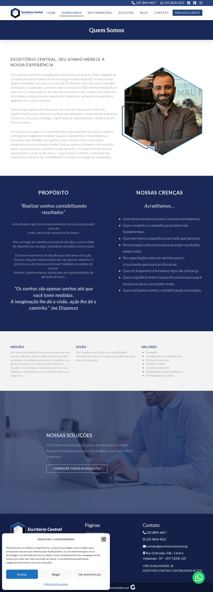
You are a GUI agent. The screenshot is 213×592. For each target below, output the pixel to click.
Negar (56, 574)
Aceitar (22, 574)
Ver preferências (90, 574)
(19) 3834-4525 (174, 3)
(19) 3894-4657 (146, 3)
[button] (104, 539)
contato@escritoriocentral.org (165, 546)
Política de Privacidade (56, 584)
